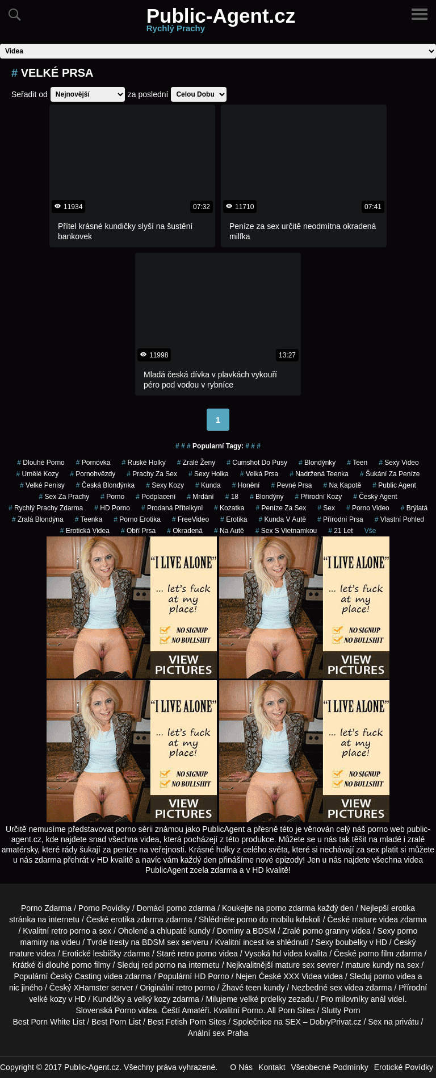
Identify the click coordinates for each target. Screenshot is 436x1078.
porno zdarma (290, 908)
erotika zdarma (137, 919)
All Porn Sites (291, 1010)
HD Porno (112, 508)
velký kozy (152, 999)
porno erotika (137, 519)
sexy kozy (165, 485)
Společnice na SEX (267, 1021)
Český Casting (75, 976)
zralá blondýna (38, 519)
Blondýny (266, 497)
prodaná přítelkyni (172, 508)
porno (112, 497)
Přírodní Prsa (340, 519)
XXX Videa (302, 976)
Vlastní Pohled (399, 519)
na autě (229, 531)
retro (184, 987)
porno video (367, 508)
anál (378, 999)
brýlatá (414, 508)
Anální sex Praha (218, 1033)
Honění (246, 485)
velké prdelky (263, 999)
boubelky (351, 942)
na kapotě (342, 485)
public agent (394, 485)
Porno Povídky (104, 908)
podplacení (155, 497)
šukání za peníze (390, 474)
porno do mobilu (265, 919)
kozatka (229, 508)
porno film (376, 953)
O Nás (241, 1067)
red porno (158, 964)
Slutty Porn (340, 1010)
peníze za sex (280, 508)
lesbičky (107, 953)
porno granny (326, 930)
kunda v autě (281, 519)
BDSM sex (160, 942)
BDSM (264, 930)
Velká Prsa (259, 474)
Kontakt (271, 1067)
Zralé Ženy (196, 463)
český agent (375, 497)
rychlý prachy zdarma (46, 508)
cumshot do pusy (257, 463)
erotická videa (85, 531)
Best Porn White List (49, 1021)
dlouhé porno (40, 463)
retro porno (70, 930)
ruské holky (143, 463)
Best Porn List (116, 1021)
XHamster (91, 987)
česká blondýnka (105, 485)
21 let (340, 531)
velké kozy (47, 999)
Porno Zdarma (46, 908)
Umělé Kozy (37, 474)
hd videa (287, 953)
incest (253, 942)
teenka (89, 519)
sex (326, 508)
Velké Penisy (42, 485)
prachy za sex (152, 474)
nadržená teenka (319, 474)
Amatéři (195, 1010)
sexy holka (208, 474)
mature (364, 919)
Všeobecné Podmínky (329, 1067)
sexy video (399, 463)
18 (231, 497)
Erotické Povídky (403, 1067)
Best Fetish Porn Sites (187, 1021)
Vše (370, 531)
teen (357, 463)
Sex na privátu (393, 1021)
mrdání (200, 497)
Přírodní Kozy (318, 497)
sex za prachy (64, 497)
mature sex (295, 964)
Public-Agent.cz (221, 21)
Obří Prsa (138, 531)
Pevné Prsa (291, 485)
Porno (125, 1010)
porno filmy (91, 964)
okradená (185, 531)
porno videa (395, 976)
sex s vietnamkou (286, 531)
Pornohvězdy (92, 474)
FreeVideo (190, 519)
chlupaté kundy (183, 930)
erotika (233, 519)
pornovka (93, 463)
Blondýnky (317, 463)
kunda (208, 485)
